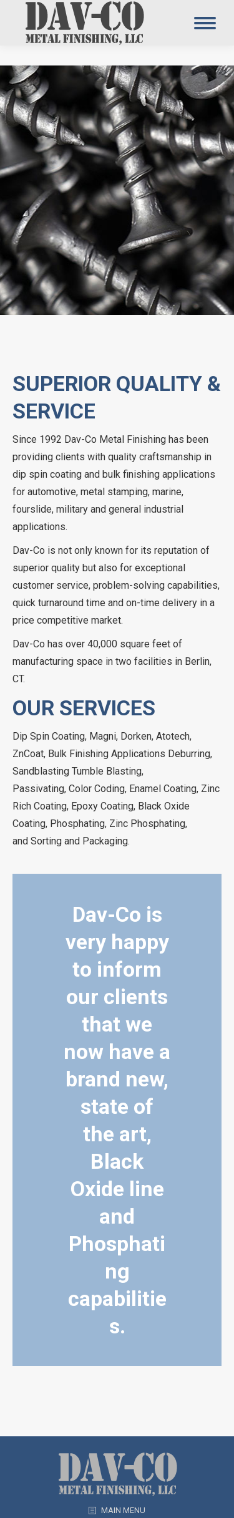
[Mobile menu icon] (205, 23)
